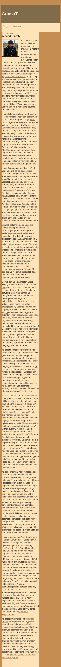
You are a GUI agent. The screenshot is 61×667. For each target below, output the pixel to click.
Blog (5, 26)
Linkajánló (17, 26)
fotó (4, 287)
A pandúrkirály (11, 36)
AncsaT (10, 13)
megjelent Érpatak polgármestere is (18, 75)
